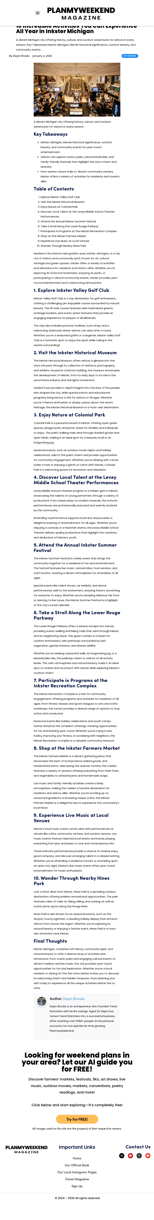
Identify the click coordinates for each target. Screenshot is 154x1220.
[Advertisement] (137, 137)
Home (77, 1174)
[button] (37, 13)
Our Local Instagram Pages (77, 1188)
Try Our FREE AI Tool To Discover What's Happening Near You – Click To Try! (77, 31)
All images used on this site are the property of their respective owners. (77, 1145)
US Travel (129, 72)
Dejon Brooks (74, 1015)
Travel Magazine (77, 1195)
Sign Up (77, 1202)
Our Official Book (77, 1181)
